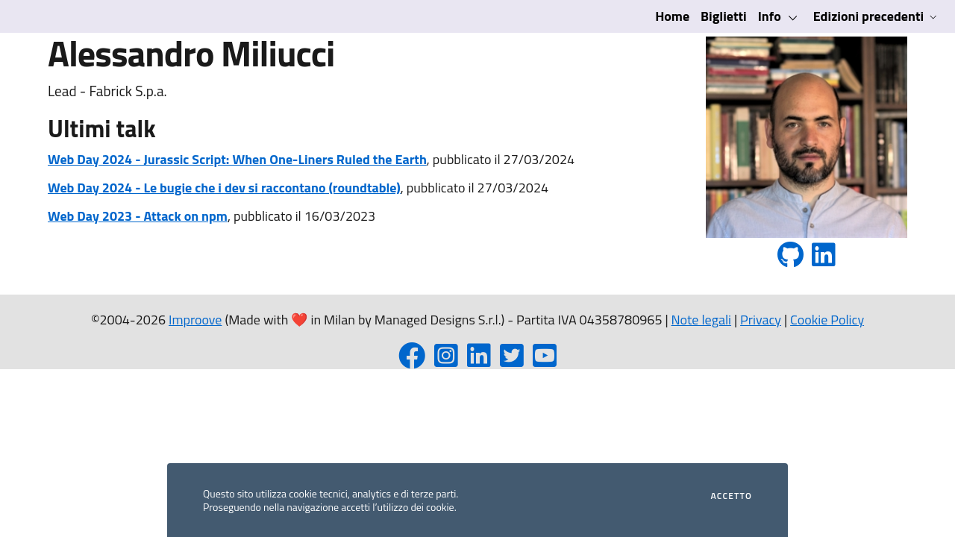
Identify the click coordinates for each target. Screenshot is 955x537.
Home (672, 16)
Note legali (701, 320)
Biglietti (724, 16)
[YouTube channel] (545, 361)
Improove (195, 320)
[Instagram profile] (446, 361)
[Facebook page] (411, 361)
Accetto (731, 496)
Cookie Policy (827, 320)
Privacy (760, 320)
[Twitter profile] (512, 361)
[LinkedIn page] (479, 361)
